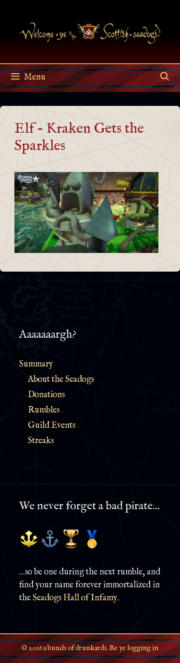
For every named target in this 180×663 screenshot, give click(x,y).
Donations (46, 394)
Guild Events (51, 425)
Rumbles (44, 410)
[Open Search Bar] (165, 77)
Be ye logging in (133, 647)
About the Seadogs (61, 379)
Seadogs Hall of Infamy (75, 598)
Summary (36, 364)
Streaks (41, 440)
